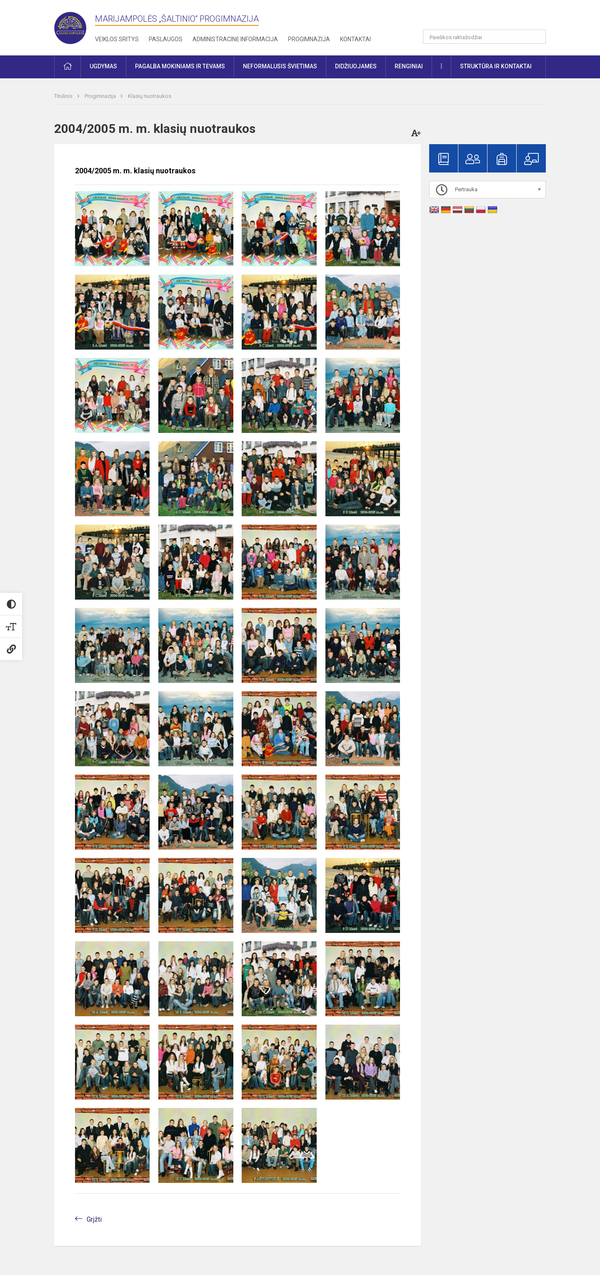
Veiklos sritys (117, 39)
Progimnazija (309, 39)
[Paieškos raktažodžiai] (484, 37)
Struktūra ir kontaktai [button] (496, 66)
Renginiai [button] (409, 66)
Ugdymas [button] (103, 66)
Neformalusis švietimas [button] (280, 66)
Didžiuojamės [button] (356, 66)
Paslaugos (165, 39)
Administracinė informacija (235, 39)
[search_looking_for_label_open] (537, 37)
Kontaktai (355, 39)
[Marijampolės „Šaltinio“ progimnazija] (74, 26)
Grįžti (94, 1219)
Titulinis (64, 96)
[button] (489, 17)
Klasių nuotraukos (149, 96)
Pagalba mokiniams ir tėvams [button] (180, 66)
